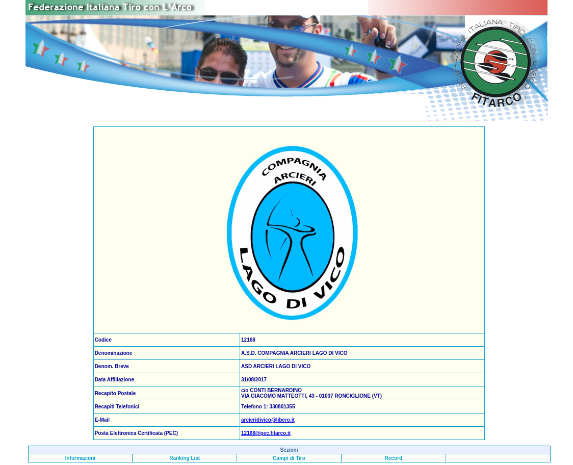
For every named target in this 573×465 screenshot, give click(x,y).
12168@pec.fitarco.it (266, 433)
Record (393, 458)
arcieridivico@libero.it (268, 420)
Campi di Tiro (289, 458)
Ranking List (184, 458)
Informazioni (80, 458)
